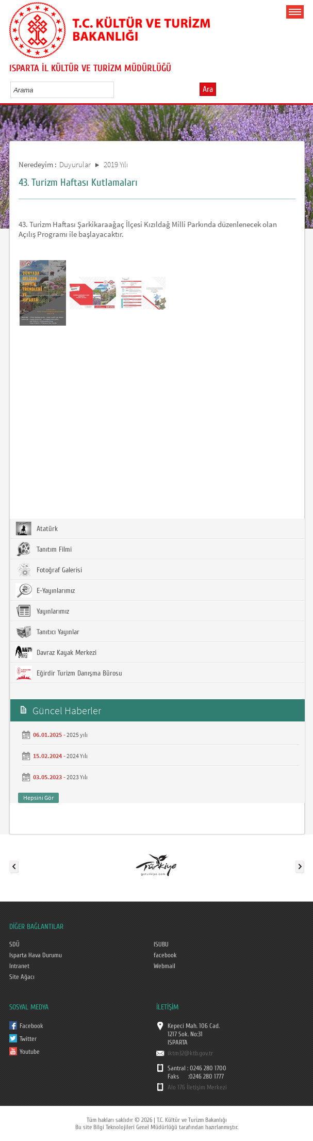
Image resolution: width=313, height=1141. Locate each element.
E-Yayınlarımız (45, 590)
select (117, 89)
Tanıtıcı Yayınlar (47, 631)
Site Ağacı (22, 977)
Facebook (31, 1026)
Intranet (19, 966)
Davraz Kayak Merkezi (55, 652)
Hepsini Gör (38, 797)
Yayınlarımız (42, 611)
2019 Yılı (116, 164)
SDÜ (14, 944)
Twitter (28, 1038)
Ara (208, 89)
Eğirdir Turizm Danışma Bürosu (68, 673)
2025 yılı (77, 734)
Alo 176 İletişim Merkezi (197, 1087)
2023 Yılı (77, 777)
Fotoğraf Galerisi (48, 570)
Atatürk (36, 528)
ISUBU (161, 944)
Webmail (164, 966)
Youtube (30, 1051)
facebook (165, 955)
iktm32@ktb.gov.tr (190, 1053)
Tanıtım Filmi (43, 549)
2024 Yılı (77, 756)
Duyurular (75, 164)
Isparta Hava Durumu (35, 955)
